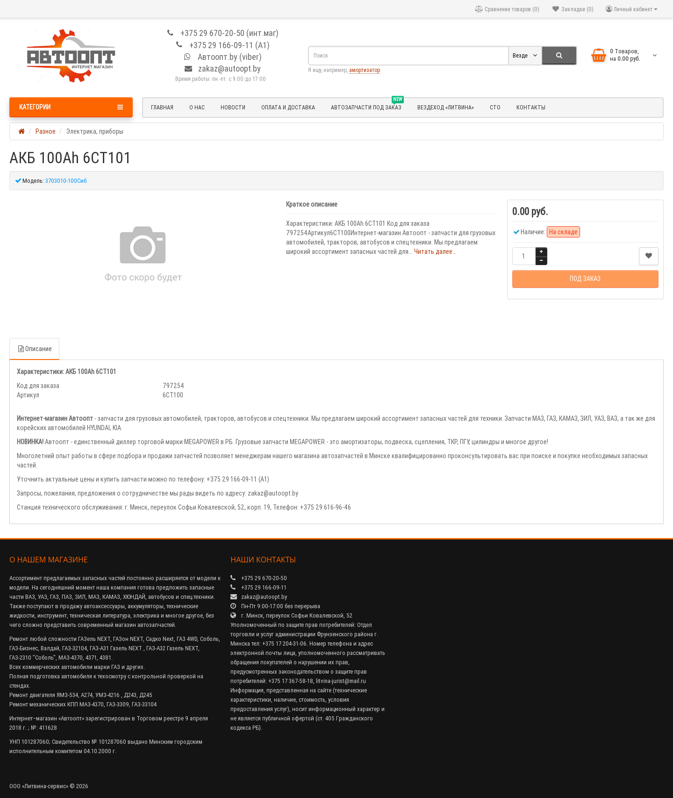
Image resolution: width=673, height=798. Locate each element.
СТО (495, 107)
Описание (34, 349)
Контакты (530, 107)
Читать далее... (435, 251)
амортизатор (364, 69)
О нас (197, 107)
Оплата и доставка (288, 107)
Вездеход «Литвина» (445, 107)
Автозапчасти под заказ (367, 106)
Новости (233, 107)
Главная (162, 107)
